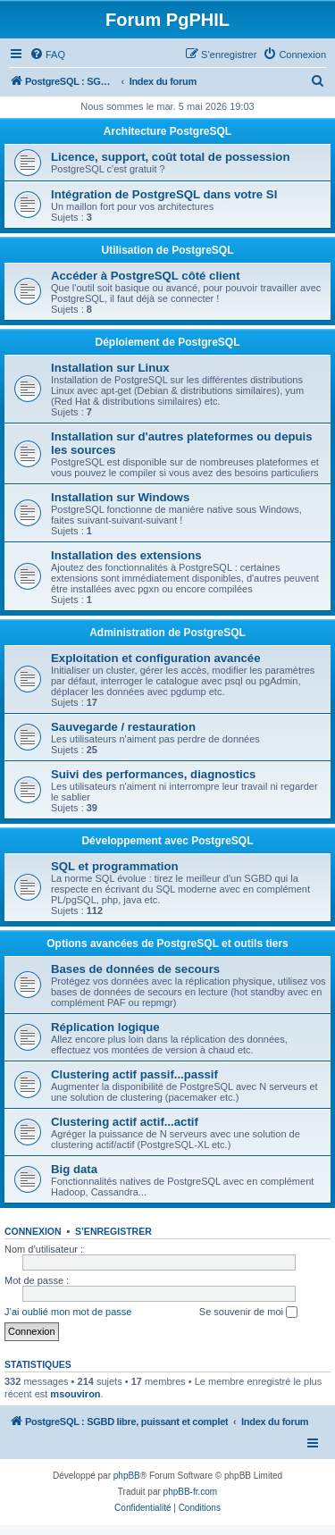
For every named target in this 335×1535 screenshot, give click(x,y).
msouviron (75, 1393)
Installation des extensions (126, 555)
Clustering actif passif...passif (134, 1074)
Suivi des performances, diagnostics (153, 774)
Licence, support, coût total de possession (170, 157)
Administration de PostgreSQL (167, 632)
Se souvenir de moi (248, 1312)
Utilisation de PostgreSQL (167, 250)
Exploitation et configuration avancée (155, 658)
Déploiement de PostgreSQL (167, 342)
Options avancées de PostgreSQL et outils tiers (167, 943)
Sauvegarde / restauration (123, 727)
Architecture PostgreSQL (167, 131)
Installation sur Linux (110, 367)
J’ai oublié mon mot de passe (67, 1311)
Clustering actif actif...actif (124, 1121)
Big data (74, 1169)
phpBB (126, 1475)
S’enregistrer (113, 1231)
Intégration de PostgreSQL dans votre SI (164, 194)
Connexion (33, 1231)
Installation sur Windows (120, 497)
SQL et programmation (115, 866)
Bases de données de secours (135, 969)
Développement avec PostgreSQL (167, 841)
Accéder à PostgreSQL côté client (145, 275)
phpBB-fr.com (190, 1492)
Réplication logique (105, 1027)
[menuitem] (47, 54)
